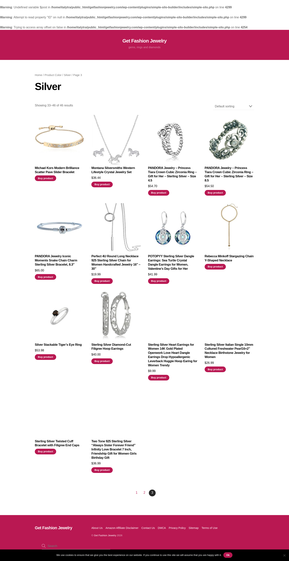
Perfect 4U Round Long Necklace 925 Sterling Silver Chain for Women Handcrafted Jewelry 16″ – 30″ (115, 264)
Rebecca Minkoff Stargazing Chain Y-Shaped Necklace (229, 260)
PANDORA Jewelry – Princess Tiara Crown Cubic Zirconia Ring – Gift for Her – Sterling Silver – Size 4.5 (172, 176)
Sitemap (194, 529)
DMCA (162, 529)
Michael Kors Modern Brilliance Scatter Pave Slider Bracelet (57, 171)
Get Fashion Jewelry (105, 536)
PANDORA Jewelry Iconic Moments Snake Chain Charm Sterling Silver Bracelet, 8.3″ (56, 262)
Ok (228, 555)
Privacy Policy (177, 529)
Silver (67, 76)
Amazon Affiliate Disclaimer (122, 529)
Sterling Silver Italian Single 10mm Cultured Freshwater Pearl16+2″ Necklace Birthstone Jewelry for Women (229, 352)
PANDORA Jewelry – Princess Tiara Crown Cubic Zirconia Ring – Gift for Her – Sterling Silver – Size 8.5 (229, 176)
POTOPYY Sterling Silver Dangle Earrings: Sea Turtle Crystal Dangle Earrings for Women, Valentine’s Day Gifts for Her (171, 264)
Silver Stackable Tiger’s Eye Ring (58, 346)
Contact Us (148, 529)
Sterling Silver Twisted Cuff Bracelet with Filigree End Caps (57, 445)
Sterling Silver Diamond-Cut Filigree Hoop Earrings (111, 348)
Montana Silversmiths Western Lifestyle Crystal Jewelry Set (113, 171)
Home (38, 76)
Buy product (45, 179)
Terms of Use (210, 529)
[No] (284, 555)
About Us (97, 529)
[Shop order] (233, 107)
